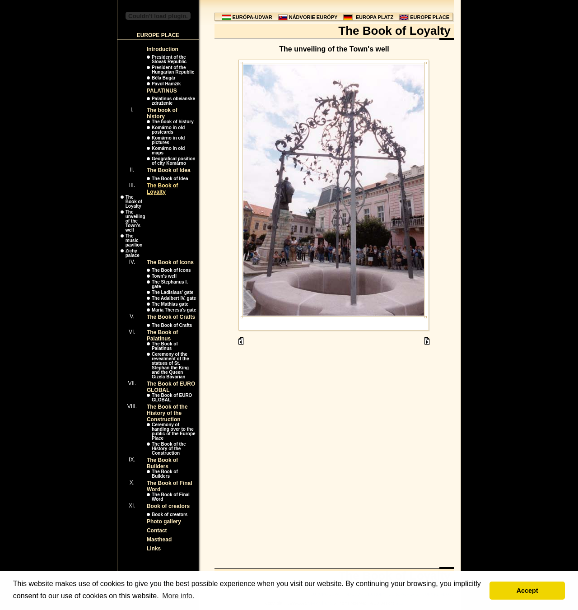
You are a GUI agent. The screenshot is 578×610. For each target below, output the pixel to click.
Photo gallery (164, 521)
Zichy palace (133, 253)
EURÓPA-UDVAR (252, 17)
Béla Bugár (164, 77)
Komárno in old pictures (168, 140)
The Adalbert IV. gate (174, 298)
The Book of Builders (162, 463)
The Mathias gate (170, 304)
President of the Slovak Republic (169, 59)
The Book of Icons (170, 262)
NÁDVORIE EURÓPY (313, 17)
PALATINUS (162, 91)
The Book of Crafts (171, 317)
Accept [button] (527, 590)
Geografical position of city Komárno (174, 161)
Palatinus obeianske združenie (173, 101)
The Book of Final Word (171, 497)
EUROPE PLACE (429, 17)
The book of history (162, 113)
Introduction (162, 49)
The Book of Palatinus (162, 335)
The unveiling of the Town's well (135, 221)
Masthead (159, 539)
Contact (157, 530)
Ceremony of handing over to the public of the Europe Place (174, 431)
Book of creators (168, 506)
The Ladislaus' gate (172, 292)
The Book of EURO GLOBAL (172, 397)
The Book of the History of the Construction (167, 413)
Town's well (164, 276)
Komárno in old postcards (168, 130)
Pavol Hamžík (166, 83)
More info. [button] (178, 596)
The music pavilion (134, 240)
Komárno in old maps (168, 150)
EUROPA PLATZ (375, 17)
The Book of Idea (169, 170)
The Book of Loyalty (162, 188)
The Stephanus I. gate (170, 284)
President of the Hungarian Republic (173, 70)
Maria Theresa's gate (174, 309)
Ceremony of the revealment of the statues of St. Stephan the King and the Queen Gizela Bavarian (170, 365)
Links (154, 548)
